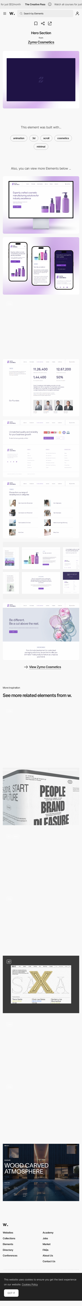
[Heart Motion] (41, 1110)
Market (47, 1244)
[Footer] (41, 448)
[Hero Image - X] (41, 984)
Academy (48, 1232)
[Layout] (41, 570)
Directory (8, 1249)
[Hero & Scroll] (41, 859)
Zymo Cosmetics (41, 42)
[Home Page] (41, 327)
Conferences (10, 1255)
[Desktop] (41, 205)
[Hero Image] (41, 631)
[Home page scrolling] (41, 1047)
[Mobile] (41, 266)
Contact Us (49, 1261)
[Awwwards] (12, 13)
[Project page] (41, 1172)
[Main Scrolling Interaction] (41, 733)
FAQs (45, 1249)
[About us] (41, 388)
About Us (48, 1255)
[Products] (41, 509)
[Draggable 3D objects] (41, 922)
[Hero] (41, 796)
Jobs (45, 1238)
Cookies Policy (30, 1284)
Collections (9, 1238)
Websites (8, 1232)
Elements (8, 1244)
